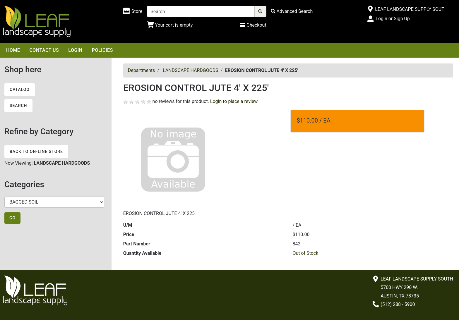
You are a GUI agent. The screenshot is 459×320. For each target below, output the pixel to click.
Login (75, 50)
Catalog (20, 89)
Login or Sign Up (393, 18)
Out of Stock (305, 253)
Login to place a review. (234, 101)
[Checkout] (253, 25)
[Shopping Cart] (170, 25)
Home (13, 50)
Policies (102, 50)
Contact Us (44, 50)
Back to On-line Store (36, 151)
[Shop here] (132, 11)
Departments (141, 70)
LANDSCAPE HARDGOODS (190, 70)
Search (18, 105)
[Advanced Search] (292, 11)
